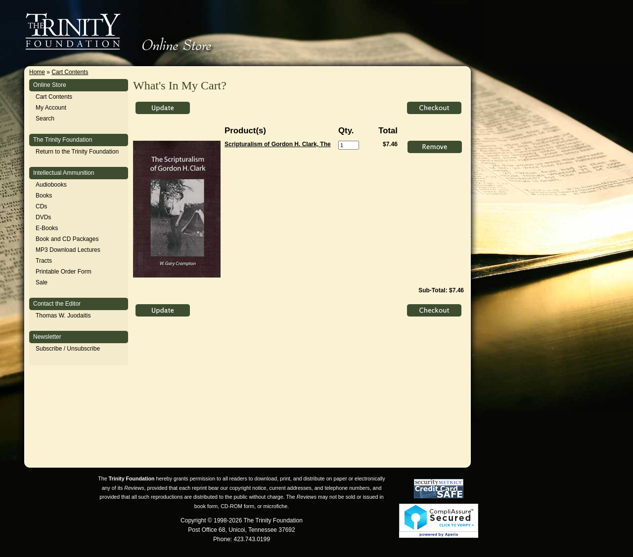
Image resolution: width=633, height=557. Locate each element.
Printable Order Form (63, 271)
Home (37, 72)
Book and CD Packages (67, 239)
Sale (41, 282)
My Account (51, 107)
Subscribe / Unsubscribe (68, 348)
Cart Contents (69, 72)
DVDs (43, 217)
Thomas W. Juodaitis (63, 315)
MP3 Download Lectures (68, 249)
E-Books (47, 228)
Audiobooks (51, 184)
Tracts (44, 260)
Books (44, 195)
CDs (41, 206)
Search (45, 118)
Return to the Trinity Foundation (77, 151)
